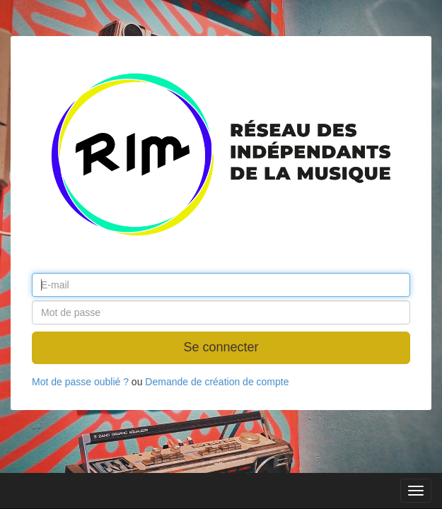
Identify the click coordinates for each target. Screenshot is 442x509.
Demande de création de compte (217, 381)
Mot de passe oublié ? (80, 381)
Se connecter (220, 347)
